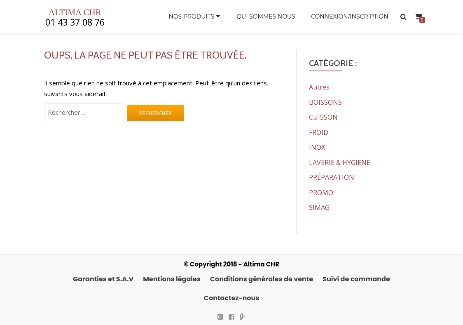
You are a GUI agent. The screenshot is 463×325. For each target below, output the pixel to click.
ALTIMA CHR (75, 12)
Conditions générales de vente (261, 277)
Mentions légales (172, 277)
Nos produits (191, 16)
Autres (319, 87)
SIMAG (319, 205)
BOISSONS (325, 101)
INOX (317, 146)
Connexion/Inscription (349, 16)
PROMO (321, 190)
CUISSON (323, 116)
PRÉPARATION (331, 176)
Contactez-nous (231, 296)
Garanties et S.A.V (103, 277)
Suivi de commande (356, 277)
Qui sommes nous (265, 16)
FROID (318, 131)
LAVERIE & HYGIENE (339, 161)
